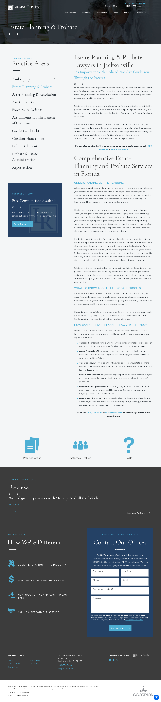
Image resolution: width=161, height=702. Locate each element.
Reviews (34, 663)
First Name (98, 571)
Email (125, 580)
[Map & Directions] (66, 669)
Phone (96, 580)
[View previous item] (10, 512)
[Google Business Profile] (110, 660)
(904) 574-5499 (65, 665)
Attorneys (35, 660)
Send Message (120, 628)
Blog (115, 6)
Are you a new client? (103, 589)
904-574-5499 (134, 6)
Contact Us (13, 667)
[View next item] (14, 512)
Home (107, 6)
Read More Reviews (138, 513)
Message (97, 598)
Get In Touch (22, 224)
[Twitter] (117, 660)
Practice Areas (14, 663)
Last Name (128, 571)
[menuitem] (72, 12)
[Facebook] (113, 660)
